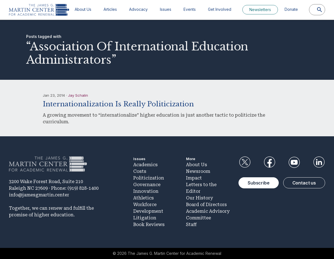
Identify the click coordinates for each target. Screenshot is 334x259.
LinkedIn (319, 162)
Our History (199, 198)
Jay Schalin (78, 95)
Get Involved (219, 9)
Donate (291, 9)
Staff (191, 224)
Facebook (269, 162)
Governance (146, 184)
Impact (194, 178)
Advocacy (138, 9)
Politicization (148, 178)
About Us (83, 9)
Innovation (146, 191)
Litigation (144, 217)
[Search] (319, 9)
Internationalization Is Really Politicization (118, 104)
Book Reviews (149, 224)
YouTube (294, 162)
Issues (165, 9)
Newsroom (198, 171)
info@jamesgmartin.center (39, 195)
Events (190, 9)
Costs (139, 171)
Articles (110, 9)
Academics (145, 164)
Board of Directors (206, 204)
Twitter (244, 162)
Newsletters (260, 9)
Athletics (143, 198)
